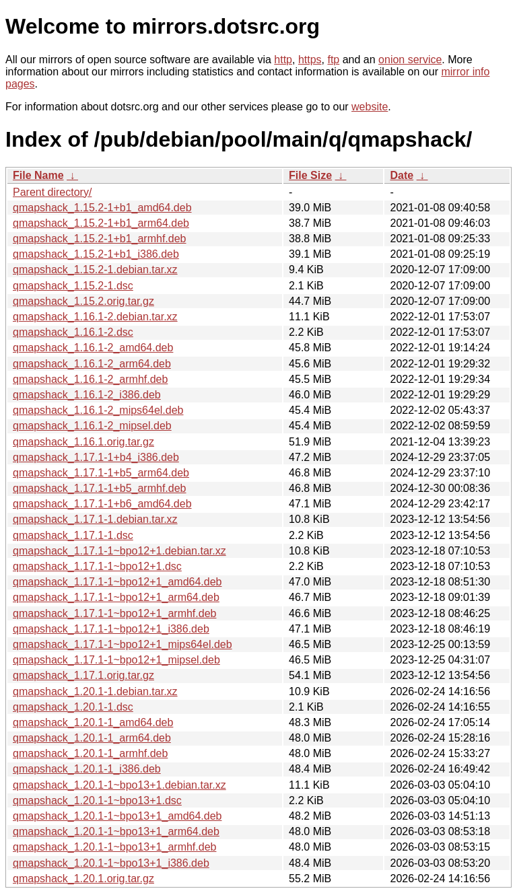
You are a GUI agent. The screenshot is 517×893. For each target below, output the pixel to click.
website (369, 106)
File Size (310, 175)
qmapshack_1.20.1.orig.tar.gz (83, 878)
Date (401, 175)
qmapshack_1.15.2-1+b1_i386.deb (96, 254)
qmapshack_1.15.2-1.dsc (73, 285)
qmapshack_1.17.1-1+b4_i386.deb (96, 457)
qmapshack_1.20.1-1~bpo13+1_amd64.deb (117, 816)
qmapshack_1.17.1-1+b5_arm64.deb (101, 472)
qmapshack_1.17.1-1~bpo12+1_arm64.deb (116, 597)
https (310, 59)
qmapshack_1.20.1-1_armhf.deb (90, 753)
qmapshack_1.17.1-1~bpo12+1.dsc (97, 566)
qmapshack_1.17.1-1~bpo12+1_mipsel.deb (116, 660)
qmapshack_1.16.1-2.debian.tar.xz (95, 316)
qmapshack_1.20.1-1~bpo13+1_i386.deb (111, 863)
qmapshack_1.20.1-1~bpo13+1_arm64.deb (116, 831)
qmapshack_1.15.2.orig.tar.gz (83, 301)
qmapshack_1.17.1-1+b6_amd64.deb (102, 503)
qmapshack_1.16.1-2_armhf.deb (90, 379)
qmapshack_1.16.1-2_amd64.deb (93, 347)
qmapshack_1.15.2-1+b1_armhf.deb (99, 238)
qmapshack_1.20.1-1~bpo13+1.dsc (97, 800)
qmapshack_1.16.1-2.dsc (73, 332)
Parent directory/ (52, 192)
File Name (38, 175)
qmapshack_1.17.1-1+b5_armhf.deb (99, 488)
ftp (333, 59)
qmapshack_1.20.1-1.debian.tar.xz (95, 691)
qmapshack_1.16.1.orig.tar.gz (83, 442)
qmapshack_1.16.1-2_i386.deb (87, 394)
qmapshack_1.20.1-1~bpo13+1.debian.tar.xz (119, 785)
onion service (410, 59)
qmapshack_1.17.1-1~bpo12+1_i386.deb (111, 629)
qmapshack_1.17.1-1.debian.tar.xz (95, 519)
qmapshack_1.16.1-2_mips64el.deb (98, 410)
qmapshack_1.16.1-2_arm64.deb (92, 363)
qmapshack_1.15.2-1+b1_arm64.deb (101, 223)
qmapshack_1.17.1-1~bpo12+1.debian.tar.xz (119, 551)
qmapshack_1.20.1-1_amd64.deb (93, 722)
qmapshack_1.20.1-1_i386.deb (87, 769)
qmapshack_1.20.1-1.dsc (73, 707)
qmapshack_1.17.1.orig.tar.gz (83, 675)
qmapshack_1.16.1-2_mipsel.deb (92, 425)
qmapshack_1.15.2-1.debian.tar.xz (95, 269)
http (283, 59)
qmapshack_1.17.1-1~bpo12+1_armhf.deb (114, 613)
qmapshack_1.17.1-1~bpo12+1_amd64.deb (117, 581)
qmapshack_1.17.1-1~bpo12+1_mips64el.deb (122, 644)
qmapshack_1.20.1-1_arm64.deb (92, 738)
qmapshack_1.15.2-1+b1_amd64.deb (102, 207)
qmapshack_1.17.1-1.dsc (73, 535)
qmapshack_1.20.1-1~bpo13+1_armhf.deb (114, 847)
